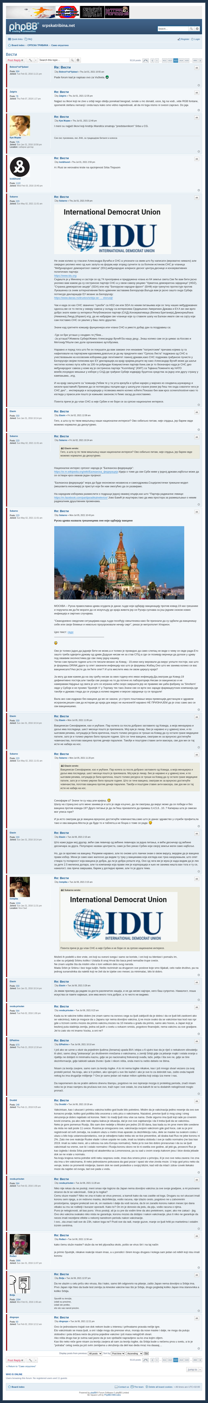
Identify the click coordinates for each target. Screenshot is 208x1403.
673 (18, 1045)
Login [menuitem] (197, 39)
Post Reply (14, 60)
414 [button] (181, 60)
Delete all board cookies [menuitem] (160, 1387)
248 (18, 1105)
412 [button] (170, 60)
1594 (18, 1299)
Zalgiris (13, 92)
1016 (18, 903)
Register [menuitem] (185, 39)
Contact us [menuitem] (123, 1387)
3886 (18, 1261)
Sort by (114, 1353)
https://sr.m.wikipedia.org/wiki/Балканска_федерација (86, 471)
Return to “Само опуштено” (22, 1366)
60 (17, 1322)
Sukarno (14, 197)
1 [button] (157, 60)
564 (18, 1011)
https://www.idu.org (65, 275)
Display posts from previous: (80, 1353)
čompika (14, 899)
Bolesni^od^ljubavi (19, 67)
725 (18, 142)
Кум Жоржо (15, 138)
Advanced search (197, 28)
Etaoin (13, 411)
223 (18, 201)
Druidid (13, 1100)
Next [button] (200, 60)
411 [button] (164, 60)
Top (199, 85)
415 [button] (186, 60)
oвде (71, 632)
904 (18, 71)
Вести (11, 54)
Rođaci (13, 1256)
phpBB (93, 1393)
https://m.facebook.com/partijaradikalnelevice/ (81, 497)
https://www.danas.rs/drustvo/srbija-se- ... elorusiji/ (83, 297)
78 (17, 96)
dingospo (14, 1317)
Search (191, 28)
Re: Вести (62, 67)
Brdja (12, 1295)
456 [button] (195, 60)
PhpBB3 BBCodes (112, 1395)
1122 (18, 183)
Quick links (17, 39)
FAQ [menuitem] (30, 39)
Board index (18, 1387)
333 (18, 416)
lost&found (15, 179)
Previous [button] (152, 60)
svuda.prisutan (17, 1006)
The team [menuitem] (138, 1387)
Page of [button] (145, 60)
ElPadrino (14, 1040)
